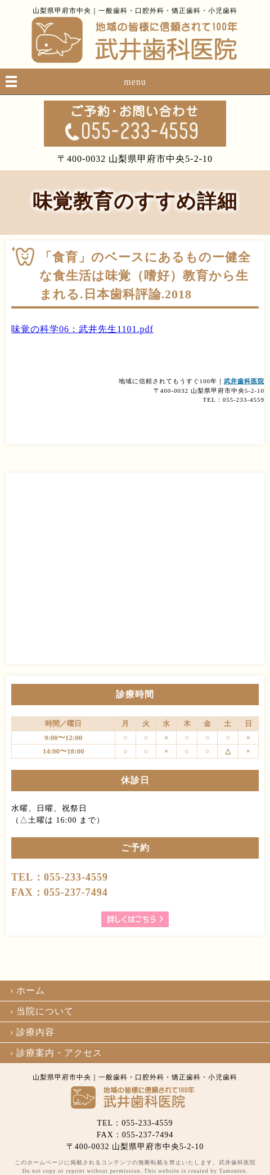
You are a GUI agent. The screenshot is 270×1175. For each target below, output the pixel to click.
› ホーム (27, 990)
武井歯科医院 (244, 381)
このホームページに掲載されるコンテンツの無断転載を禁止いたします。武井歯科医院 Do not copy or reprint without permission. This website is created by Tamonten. (135, 1166)
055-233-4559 (135, 124)
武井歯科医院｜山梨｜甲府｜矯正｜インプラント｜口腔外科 (135, 40)
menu (135, 82)
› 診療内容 (32, 1032)
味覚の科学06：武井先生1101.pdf (82, 329)
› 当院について (42, 1011)
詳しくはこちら (135, 919)
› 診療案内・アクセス (56, 1053)
